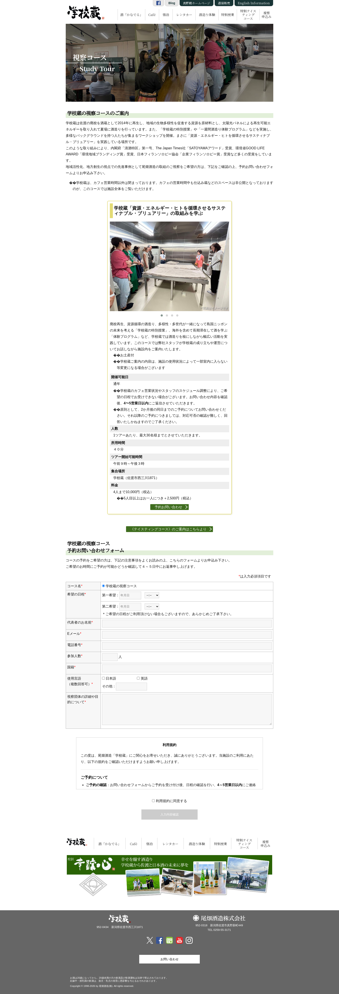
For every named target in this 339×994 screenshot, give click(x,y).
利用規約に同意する (169, 801)
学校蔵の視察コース (119, 586)
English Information (254, 3)
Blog (171, 3)
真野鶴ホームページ (196, 3)
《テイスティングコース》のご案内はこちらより (168, 529)
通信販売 (224, 3)
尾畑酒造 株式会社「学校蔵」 (85, 12)
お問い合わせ (169, 959)
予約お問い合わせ (168, 507)
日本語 (109, 678)
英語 (142, 678)
